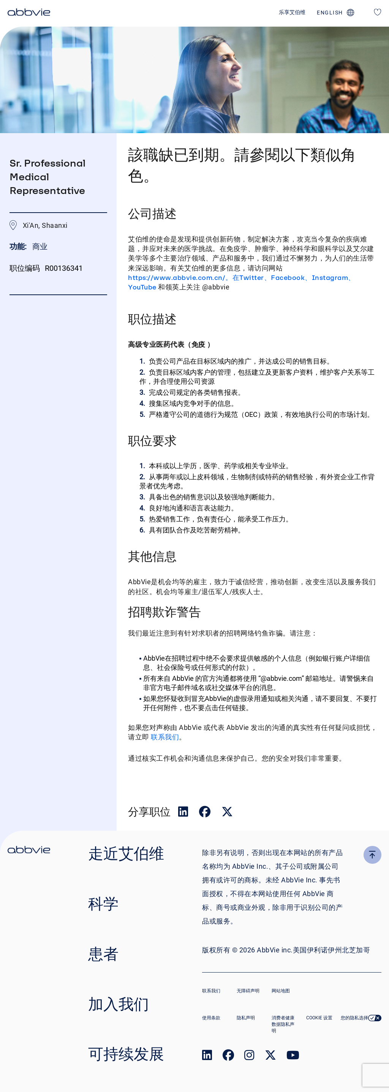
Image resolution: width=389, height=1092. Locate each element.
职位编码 (24, 268)
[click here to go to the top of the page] (372, 855)
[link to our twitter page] (270, 1057)
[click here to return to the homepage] (29, 13)
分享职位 (149, 812)
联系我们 (164, 737)
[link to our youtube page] (292, 1057)
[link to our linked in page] (207, 1057)
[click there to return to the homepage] (29, 851)
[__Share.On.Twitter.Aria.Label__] (227, 813)
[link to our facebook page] (228, 1057)
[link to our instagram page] (249, 1057)
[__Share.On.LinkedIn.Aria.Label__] (184, 813)
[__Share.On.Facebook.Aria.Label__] (205, 813)
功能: (18, 246)
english (330, 13)
